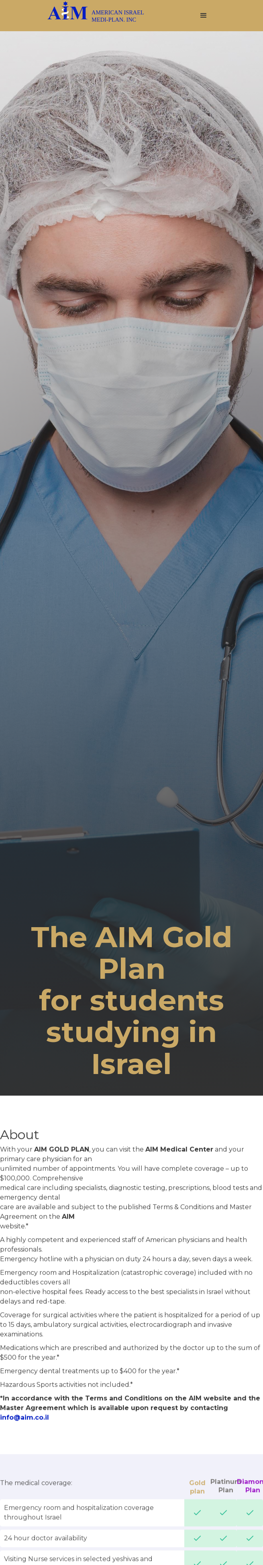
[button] (204, 16)
